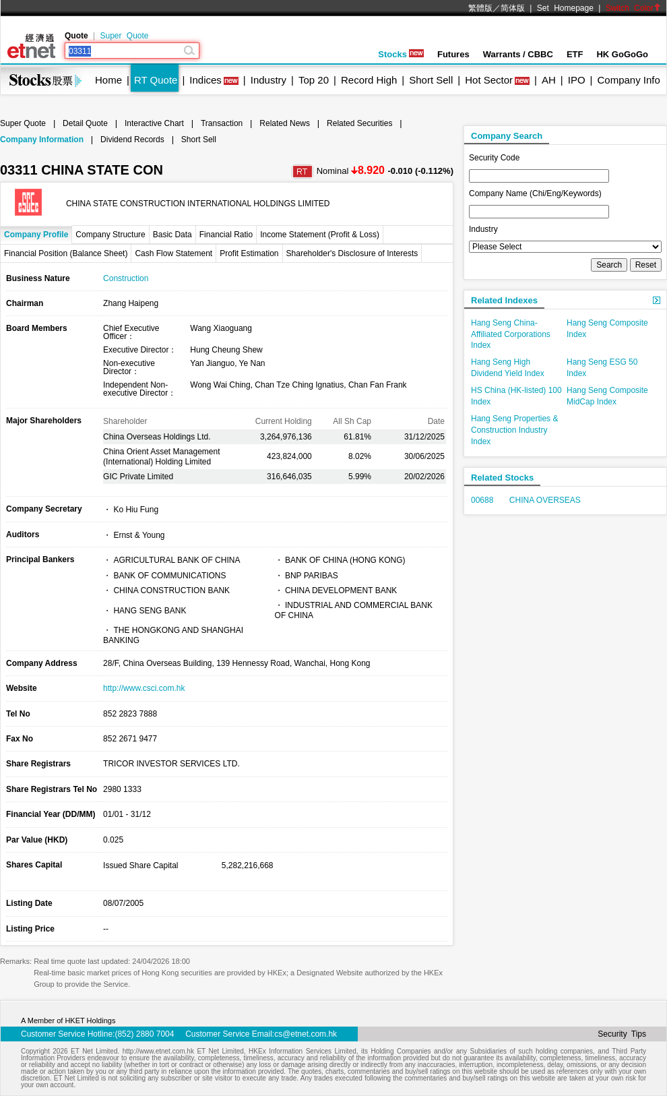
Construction (125, 278)
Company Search (506, 136)
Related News (284, 123)
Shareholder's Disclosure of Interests (352, 253)
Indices (205, 80)
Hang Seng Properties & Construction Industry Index (514, 430)
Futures (453, 54)
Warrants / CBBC (518, 54)
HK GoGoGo (622, 54)
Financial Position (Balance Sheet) (65, 253)
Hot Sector (489, 80)
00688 (482, 500)
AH (549, 80)
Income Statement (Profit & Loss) (319, 234)
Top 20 (313, 80)
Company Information (42, 139)
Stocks (401, 54)
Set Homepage (565, 8)
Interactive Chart (154, 123)
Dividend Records (132, 139)
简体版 (513, 8)
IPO (576, 80)
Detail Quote (85, 123)
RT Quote (155, 80)
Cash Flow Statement (173, 253)
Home (108, 80)
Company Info (628, 80)
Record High (369, 80)
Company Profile (36, 234)
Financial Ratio (226, 234)
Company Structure (110, 234)
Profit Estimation (249, 253)
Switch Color (633, 8)
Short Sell (431, 80)
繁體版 (480, 8)
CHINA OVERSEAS (545, 500)
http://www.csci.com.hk (144, 688)
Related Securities (359, 123)
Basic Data (172, 234)
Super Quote (124, 35)
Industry (268, 80)
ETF (575, 54)
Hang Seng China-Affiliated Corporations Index (510, 334)
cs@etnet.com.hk (305, 1034)
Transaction (222, 123)
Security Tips (622, 1034)
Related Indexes (504, 300)
